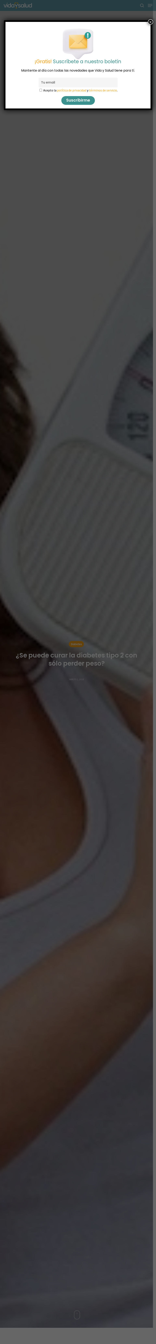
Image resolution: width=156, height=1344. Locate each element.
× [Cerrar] (150, 22)
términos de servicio (103, 90)
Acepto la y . (80, 90)
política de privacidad (71, 90)
